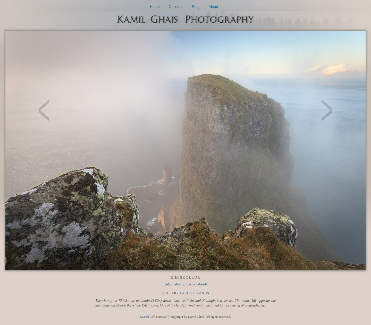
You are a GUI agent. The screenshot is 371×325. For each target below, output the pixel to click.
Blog (196, 7)
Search (144, 317)
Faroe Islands (194, 293)
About (213, 7)
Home (155, 7)
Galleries (176, 7)
